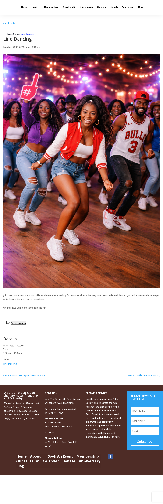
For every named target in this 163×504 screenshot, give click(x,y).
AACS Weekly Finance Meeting (144, 375)
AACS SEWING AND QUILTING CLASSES (24, 375)
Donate (137, 6)
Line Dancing (10, 363)
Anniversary (50, 20)
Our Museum (109, 6)
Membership (92, 6)
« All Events (9, 23)
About (57, 6)
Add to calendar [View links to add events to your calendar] (18, 322)
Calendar (124, 6)
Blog (62, 20)
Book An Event (74, 6)
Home (47, 6)
